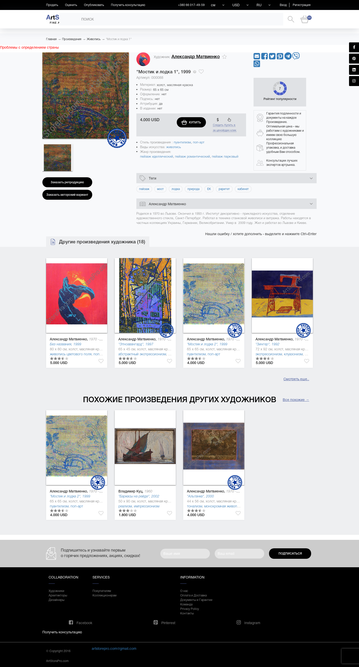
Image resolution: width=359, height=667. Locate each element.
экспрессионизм (269, 354)
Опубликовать (94, 5)
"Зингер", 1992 (267, 344)
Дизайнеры (56, 600)
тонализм (194, 506)
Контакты (187, 613)
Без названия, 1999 (65, 344)
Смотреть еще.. (296, 379)
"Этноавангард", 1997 (135, 344)
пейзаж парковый (225, 156)
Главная (51, 39)
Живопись (93, 39)
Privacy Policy (189, 609)
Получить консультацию (128, 5)
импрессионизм (146, 506)
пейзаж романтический (192, 156)
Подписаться (290, 553)
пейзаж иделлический (156, 156)
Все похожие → (296, 400)
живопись (173, 147)
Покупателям (101, 591)
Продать (52, 5)
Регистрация (301, 5)
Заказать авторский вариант (67, 194)
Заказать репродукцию (67, 182)
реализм (125, 506)
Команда (186, 604)
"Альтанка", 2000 (200, 496)
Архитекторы (58, 595)
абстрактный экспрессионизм (142, 354)
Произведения (71, 39)
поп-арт (198, 142)
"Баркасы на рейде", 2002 (138, 496)
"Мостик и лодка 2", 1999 (207, 344)
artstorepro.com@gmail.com (114, 649)
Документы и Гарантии (196, 600)
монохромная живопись (223, 506)
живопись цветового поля (70, 354)
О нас (184, 591)
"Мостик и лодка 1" (118, 39)
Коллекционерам (104, 595)
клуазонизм (293, 354)
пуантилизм (182, 142)
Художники (56, 591)
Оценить (71, 5)
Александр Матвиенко (196, 56)
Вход (283, 5)
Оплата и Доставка (193, 595)
